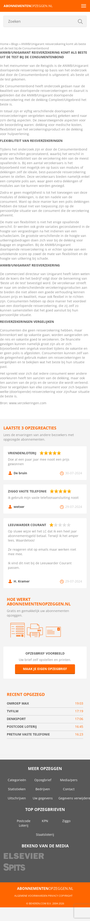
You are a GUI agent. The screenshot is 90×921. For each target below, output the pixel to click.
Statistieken (17, 789)
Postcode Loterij (23, 823)
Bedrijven (42, 789)
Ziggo (66, 821)
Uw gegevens (43, 798)
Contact (69, 789)
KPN (45, 821)
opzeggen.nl (28, 6)
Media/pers (69, 780)
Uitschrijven (17, 798)
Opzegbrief (42, 780)
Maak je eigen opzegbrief (45, 669)
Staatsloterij (45, 834)
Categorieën (17, 780)
